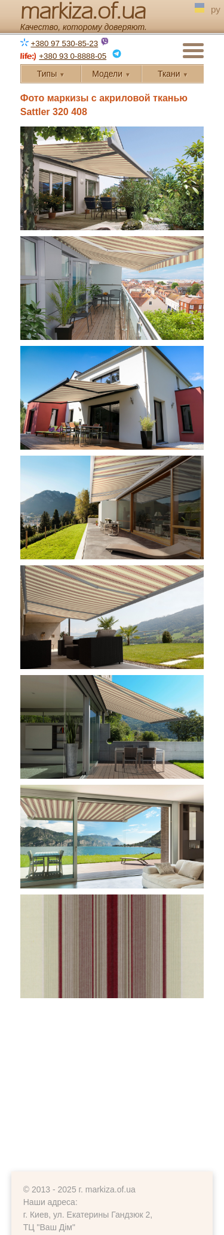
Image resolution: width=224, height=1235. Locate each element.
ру (215, 10)
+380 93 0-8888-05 (72, 56)
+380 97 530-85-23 (64, 43)
